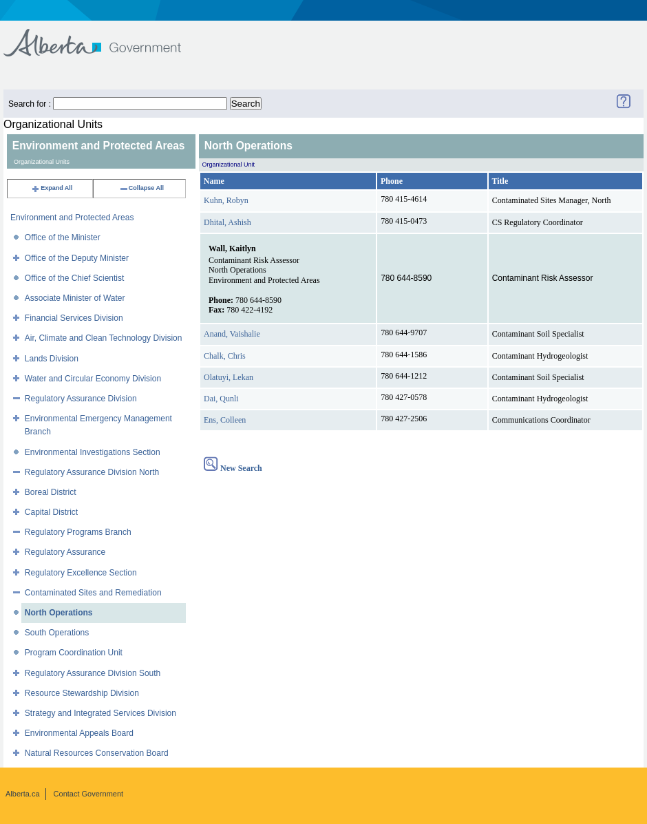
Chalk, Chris (225, 356)
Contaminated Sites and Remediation (93, 593)
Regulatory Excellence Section (81, 573)
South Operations (57, 632)
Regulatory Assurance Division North (92, 472)
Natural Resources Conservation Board (97, 753)
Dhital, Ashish (227, 222)
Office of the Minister (62, 237)
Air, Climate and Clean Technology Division (103, 338)
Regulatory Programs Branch (78, 532)
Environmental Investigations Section (92, 452)
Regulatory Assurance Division (81, 398)
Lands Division (51, 358)
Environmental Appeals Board (79, 733)
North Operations (59, 612)
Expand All (51, 187)
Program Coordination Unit (74, 652)
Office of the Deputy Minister (77, 258)
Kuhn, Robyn (226, 200)
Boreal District (50, 492)
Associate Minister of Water (75, 298)
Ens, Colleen (225, 420)
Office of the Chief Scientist (75, 278)
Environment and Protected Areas (72, 217)
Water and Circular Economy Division (93, 378)
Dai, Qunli (221, 398)
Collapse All (141, 187)
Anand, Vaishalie (232, 334)
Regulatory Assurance (65, 552)
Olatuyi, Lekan (228, 377)
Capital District (51, 512)
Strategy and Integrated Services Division (100, 713)
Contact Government (89, 794)
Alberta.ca (23, 794)
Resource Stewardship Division (82, 693)
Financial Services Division (74, 318)
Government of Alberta (103, 36)
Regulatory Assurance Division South (92, 673)
